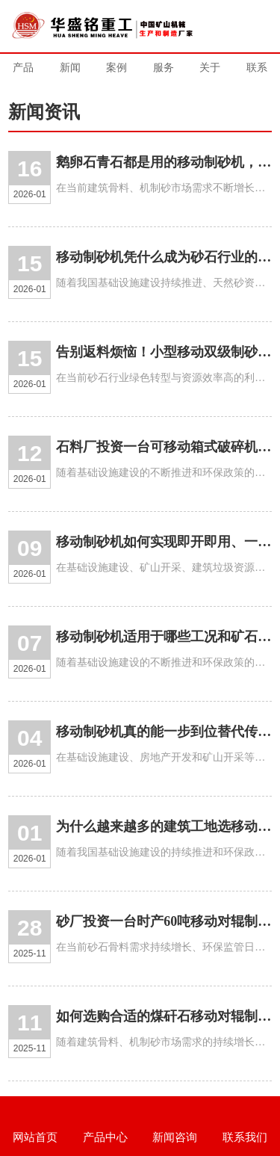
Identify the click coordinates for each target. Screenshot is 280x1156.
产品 (23, 67)
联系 (256, 67)
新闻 (70, 67)
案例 (116, 67)
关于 (209, 67)
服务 (163, 67)
